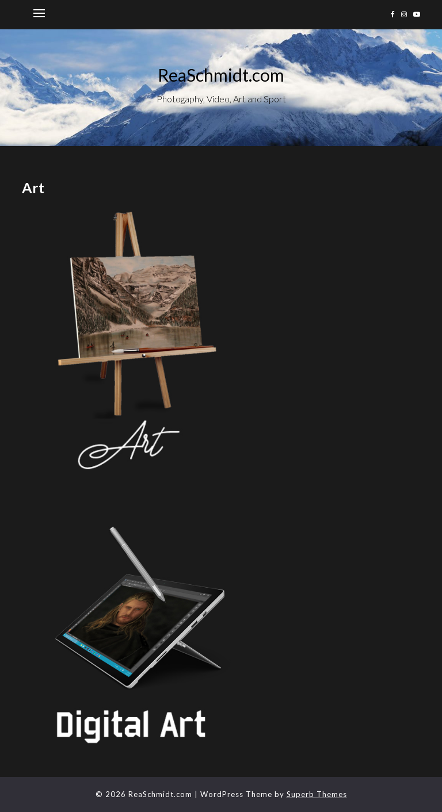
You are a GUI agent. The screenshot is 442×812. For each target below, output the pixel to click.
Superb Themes (317, 794)
